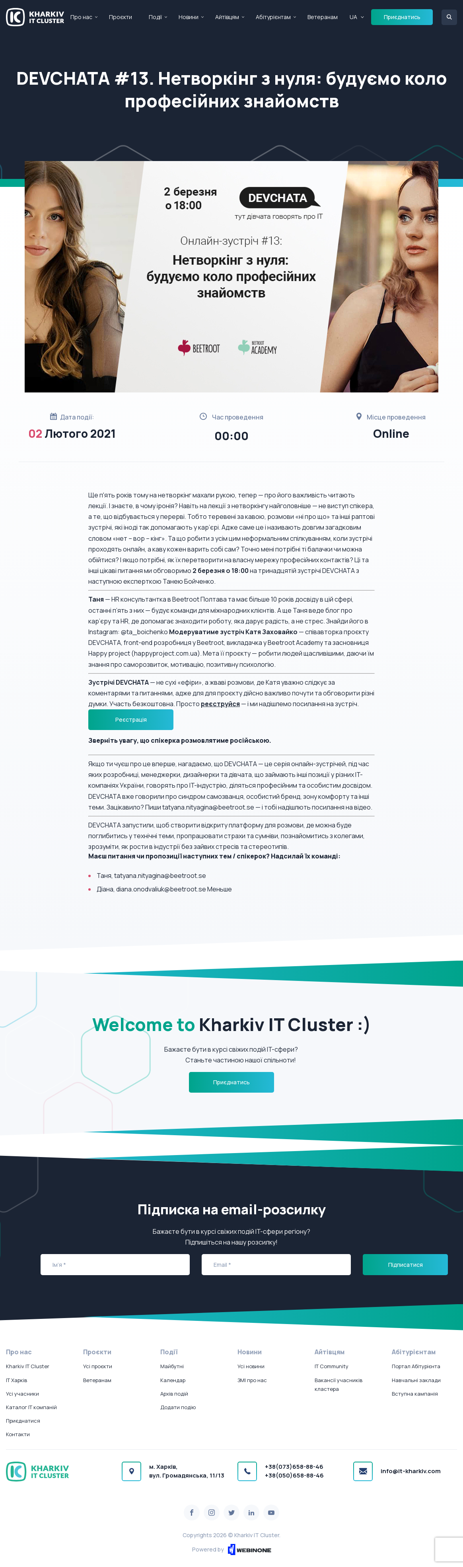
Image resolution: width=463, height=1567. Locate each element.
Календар (172, 1380)
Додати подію (178, 1407)
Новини (188, 17)
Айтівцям (227, 17)
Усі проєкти (97, 1366)
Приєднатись (402, 17)
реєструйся (220, 703)
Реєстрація (131, 719)
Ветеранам (322, 17)
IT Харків (16, 1380)
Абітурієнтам (273, 17)
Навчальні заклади (416, 1380)
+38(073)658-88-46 (294, 1466)
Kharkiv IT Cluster (27, 1366)
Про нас (81, 17)
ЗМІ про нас (252, 1380)
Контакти (18, 1434)
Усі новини (251, 1366)
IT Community (331, 1366)
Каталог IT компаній (31, 1407)
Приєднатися (23, 1420)
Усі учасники (22, 1393)
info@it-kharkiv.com (411, 1471)
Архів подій (174, 1393)
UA (353, 17)
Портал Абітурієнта (416, 1366)
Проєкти (120, 17)
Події (155, 17)
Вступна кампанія (415, 1393)
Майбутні (172, 1366)
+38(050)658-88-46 (294, 1475)
